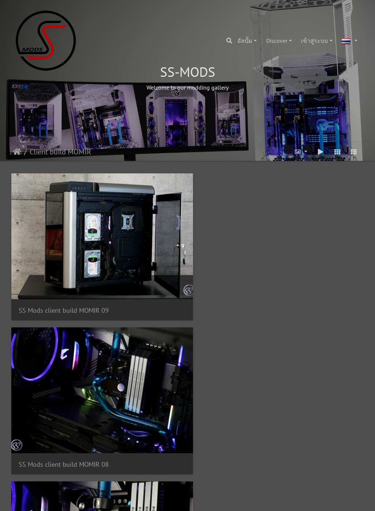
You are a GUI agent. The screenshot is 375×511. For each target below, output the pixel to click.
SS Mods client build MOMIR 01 (306, 470)
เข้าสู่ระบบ (314, 40)
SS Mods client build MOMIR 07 (306, 261)
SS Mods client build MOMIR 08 (185, 261)
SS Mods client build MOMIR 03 (64, 470)
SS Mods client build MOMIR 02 (185, 470)
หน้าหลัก (17, 151)
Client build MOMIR (60, 152)
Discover (276, 40)
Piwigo (201, 498)
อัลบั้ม (244, 40)
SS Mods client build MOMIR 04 (306, 365)
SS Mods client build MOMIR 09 (64, 261)
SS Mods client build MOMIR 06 (64, 365)
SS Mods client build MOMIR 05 (185, 365)
